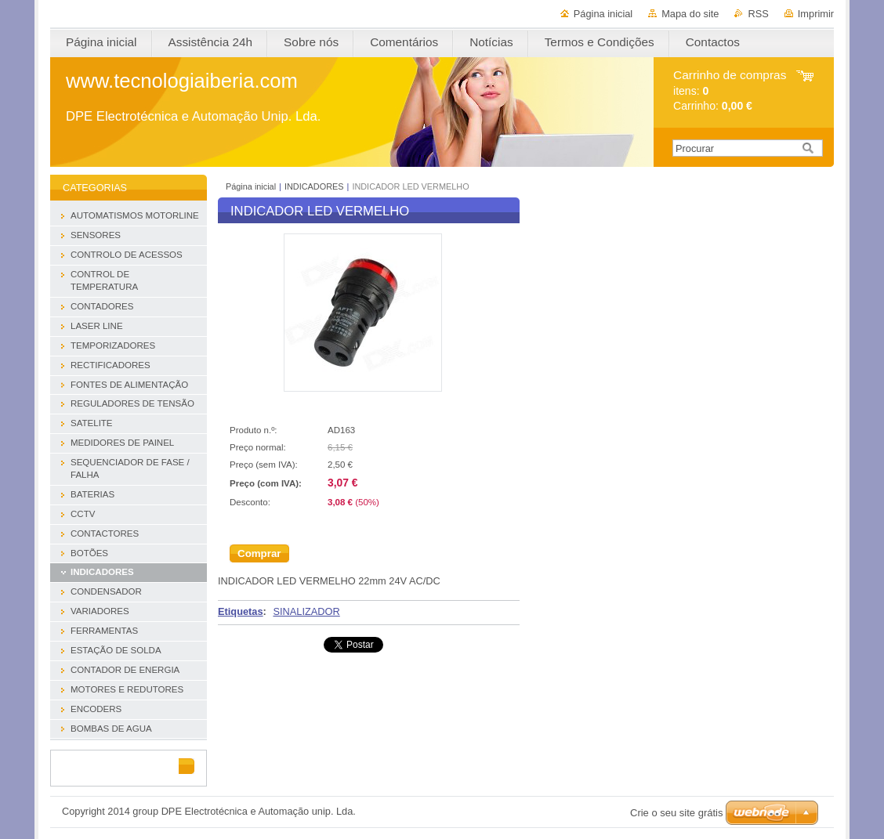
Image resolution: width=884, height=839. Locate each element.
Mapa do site (690, 14)
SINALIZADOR (306, 611)
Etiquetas (240, 611)
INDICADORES (314, 186)
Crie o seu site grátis (676, 813)
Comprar (259, 553)
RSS (758, 14)
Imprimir (816, 14)
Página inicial (603, 14)
